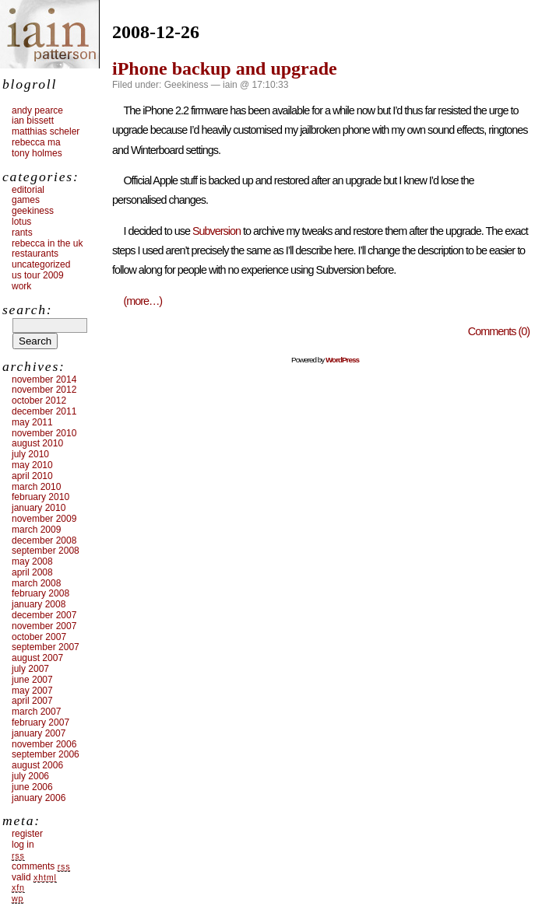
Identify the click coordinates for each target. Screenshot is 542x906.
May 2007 (32, 690)
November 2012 (44, 389)
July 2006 (30, 776)
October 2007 (39, 636)
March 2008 (36, 583)
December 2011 (44, 411)
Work (21, 286)
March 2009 (36, 529)
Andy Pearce (37, 110)
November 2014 (44, 379)
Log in (23, 844)
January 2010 (38, 507)
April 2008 (32, 572)
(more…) (142, 301)
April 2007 (32, 700)
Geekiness (186, 84)
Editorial (28, 189)
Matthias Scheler (45, 131)
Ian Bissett (33, 120)
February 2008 (40, 593)
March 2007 (36, 711)
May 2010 (32, 465)
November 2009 (44, 518)
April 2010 (32, 475)
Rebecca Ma (36, 142)
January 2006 (38, 797)
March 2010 (36, 486)
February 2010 (40, 496)
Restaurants (35, 253)
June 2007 (32, 679)
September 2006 (45, 754)
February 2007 (40, 722)
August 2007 (37, 657)
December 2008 (44, 540)
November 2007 (44, 626)
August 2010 (37, 443)
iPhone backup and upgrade (224, 68)
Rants (22, 232)
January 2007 (38, 733)
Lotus (21, 221)
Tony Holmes (37, 153)
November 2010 (44, 433)
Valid (34, 877)
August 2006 (37, 765)
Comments (41, 866)
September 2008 (45, 550)
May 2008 (32, 561)
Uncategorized (41, 264)
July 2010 (30, 454)
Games (26, 199)
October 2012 (39, 400)
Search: (27, 309)
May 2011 (32, 422)
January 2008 (38, 604)
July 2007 (30, 668)
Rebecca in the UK (47, 243)
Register (27, 833)
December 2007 (44, 615)
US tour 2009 (38, 275)
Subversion (216, 231)
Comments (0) (499, 331)
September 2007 (45, 647)
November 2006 (44, 744)
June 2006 (32, 787)
